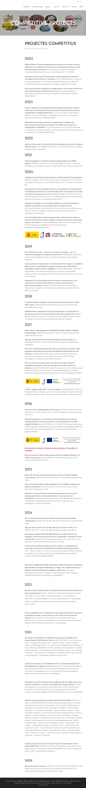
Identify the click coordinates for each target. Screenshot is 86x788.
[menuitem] (27, 7)
